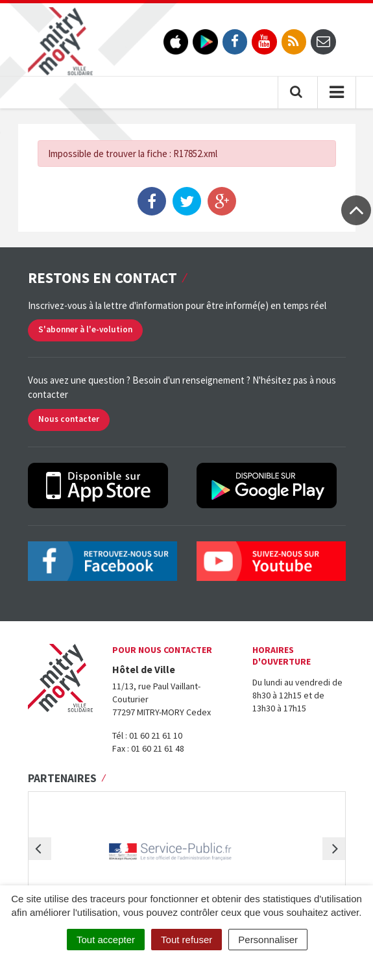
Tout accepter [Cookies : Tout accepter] (106, 939)
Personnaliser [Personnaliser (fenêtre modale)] (268, 939)
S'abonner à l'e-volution (85, 329)
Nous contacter (68, 419)
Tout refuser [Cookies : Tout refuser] (186, 939)
